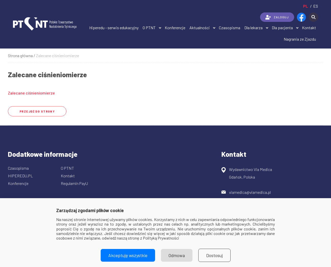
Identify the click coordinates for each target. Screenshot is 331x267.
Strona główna (20, 55)
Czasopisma (229, 27)
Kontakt (309, 27)
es (315, 6)
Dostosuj (214, 255)
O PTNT (149, 27)
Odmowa (177, 255)
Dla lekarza (253, 27)
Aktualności (199, 27)
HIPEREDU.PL (20, 175)
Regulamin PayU (74, 183)
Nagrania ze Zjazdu (300, 39)
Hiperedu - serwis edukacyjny (114, 27)
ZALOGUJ (277, 17)
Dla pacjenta (282, 27)
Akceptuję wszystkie (127, 255)
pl (305, 6)
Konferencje (175, 27)
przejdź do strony (37, 111)
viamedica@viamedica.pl (250, 192)
